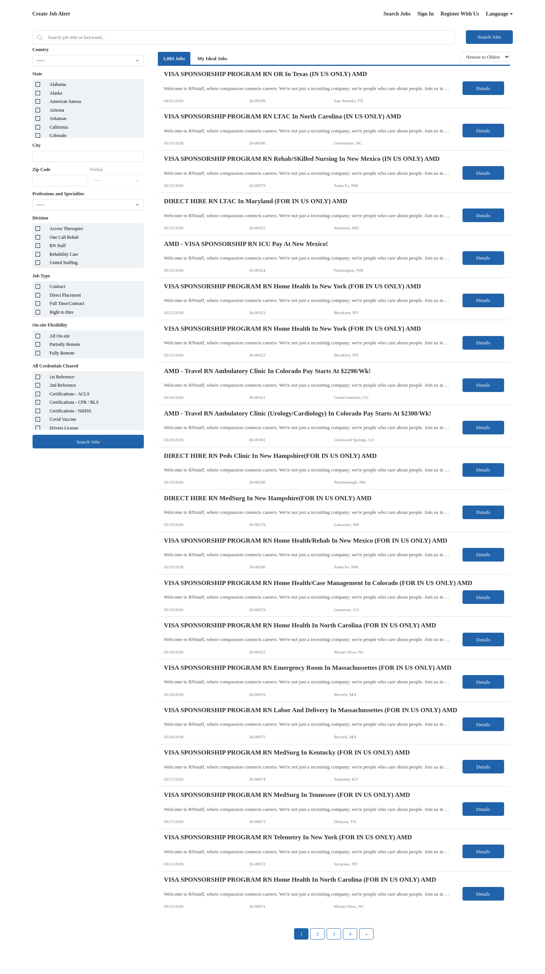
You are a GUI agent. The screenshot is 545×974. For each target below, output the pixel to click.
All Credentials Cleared (55, 366)
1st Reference (62, 377)
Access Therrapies (66, 228)
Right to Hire (61, 312)
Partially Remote (65, 344)
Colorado (58, 135)
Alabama (58, 84)
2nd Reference (63, 385)
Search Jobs (397, 14)
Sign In (425, 14)
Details (483, 88)
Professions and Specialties (58, 193)
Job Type (41, 276)
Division (40, 218)
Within (96, 169)
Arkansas (58, 118)
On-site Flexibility (50, 325)
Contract (57, 286)
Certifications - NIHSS (70, 411)
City (37, 145)
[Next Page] (366, 934)
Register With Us (460, 14)
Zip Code (42, 169)
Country (41, 49)
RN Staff (58, 245)
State (37, 73)
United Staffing (64, 262)
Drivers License (64, 428)
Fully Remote (62, 353)
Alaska (56, 93)
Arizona (57, 110)
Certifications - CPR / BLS (74, 402)
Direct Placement (65, 295)
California (59, 127)
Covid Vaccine (63, 419)
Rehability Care (64, 254)
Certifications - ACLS (69, 394)
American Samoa (65, 101)
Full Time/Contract (67, 303)
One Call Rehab (64, 237)
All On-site (60, 336)
